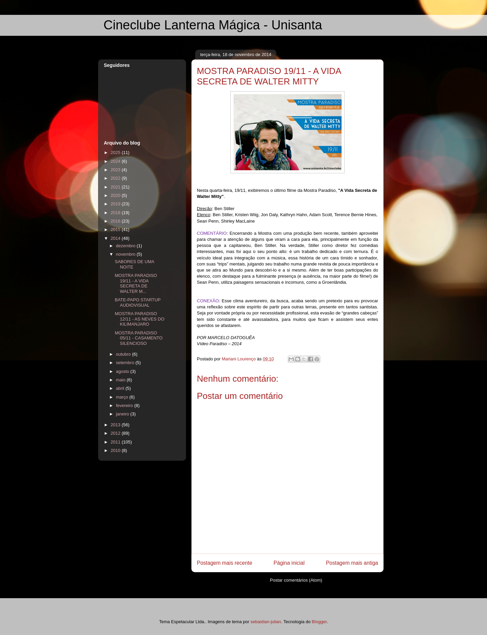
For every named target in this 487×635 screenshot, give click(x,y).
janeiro (123, 413)
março (123, 397)
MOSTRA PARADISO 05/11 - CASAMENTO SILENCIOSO (138, 338)
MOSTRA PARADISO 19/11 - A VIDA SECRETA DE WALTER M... (136, 283)
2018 (116, 212)
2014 (116, 238)
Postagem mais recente (224, 563)
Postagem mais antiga (352, 563)
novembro (126, 254)
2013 (116, 424)
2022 (116, 178)
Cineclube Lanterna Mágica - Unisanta (212, 25)
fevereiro (125, 405)
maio (121, 379)
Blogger (319, 621)
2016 (116, 221)
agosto (123, 371)
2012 (116, 433)
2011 (116, 441)
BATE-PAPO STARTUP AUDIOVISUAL (137, 302)
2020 (116, 195)
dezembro (126, 245)
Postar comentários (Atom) (296, 580)
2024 (116, 161)
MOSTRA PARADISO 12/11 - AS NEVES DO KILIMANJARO (139, 319)
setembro (126, 362)
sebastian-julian (266, 621)
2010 (116, 450)
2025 (116, 152)
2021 (116, 186)
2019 (116, 203)
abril (120, 388)
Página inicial (289, 563)
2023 (116, 169)
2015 (116, 229)
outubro (124, 354)
